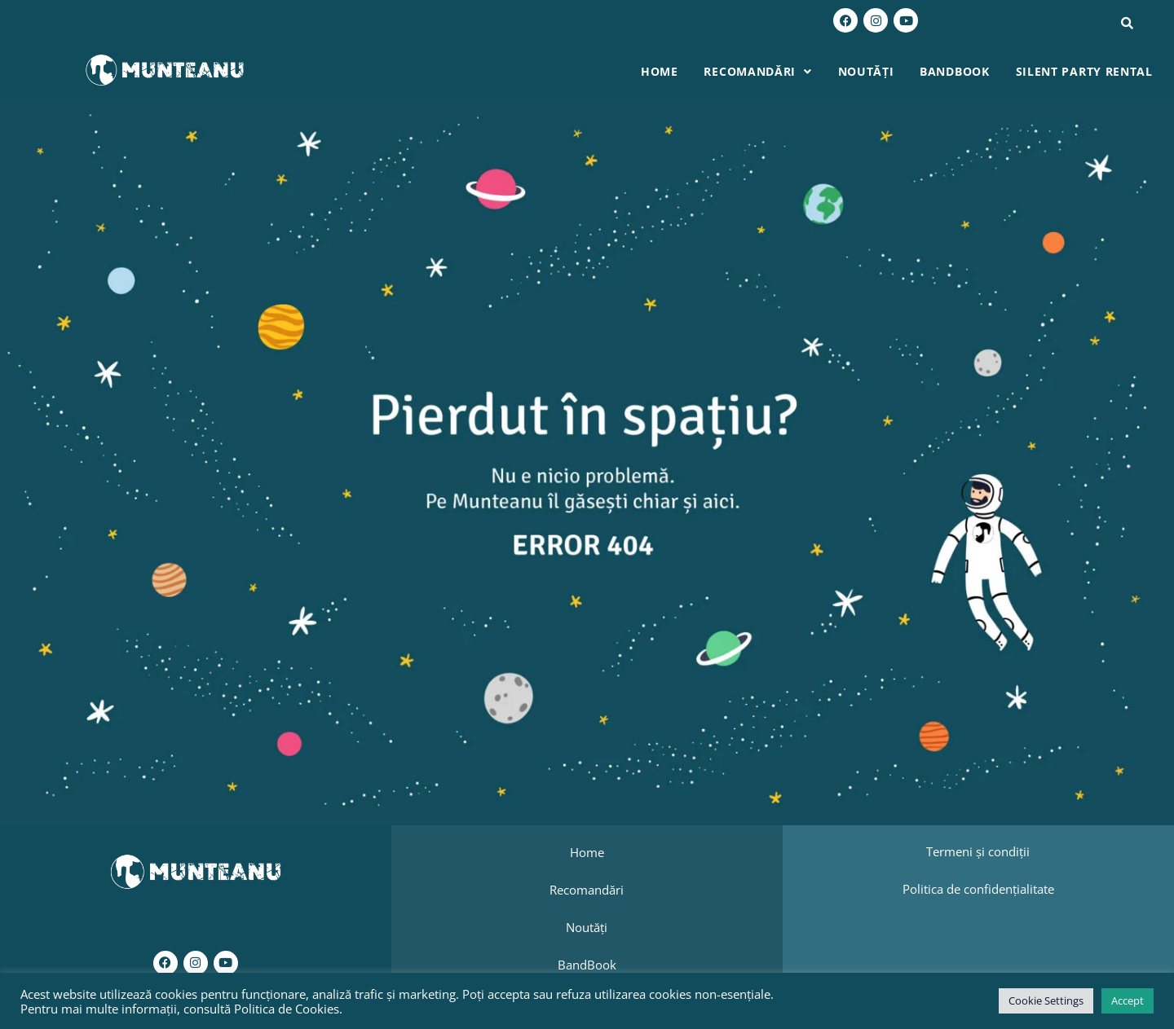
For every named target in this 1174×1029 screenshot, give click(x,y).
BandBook (957, 71)
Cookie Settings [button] (1046, 1000)
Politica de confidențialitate (978, 888)
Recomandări (763, 71)
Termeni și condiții (978, 851)
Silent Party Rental (1085, 71)
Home (666, 71)
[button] (763, 72)
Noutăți (869, 71)
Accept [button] (1127, 1000)
